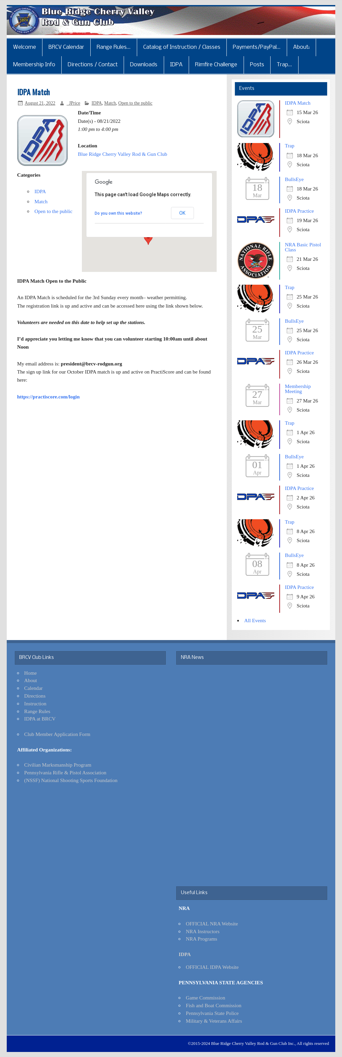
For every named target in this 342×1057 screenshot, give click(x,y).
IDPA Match (298, 103)
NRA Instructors (202, 931)
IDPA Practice (299, 211)
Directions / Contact (93, 65)
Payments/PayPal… (256, 47)
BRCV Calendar (66, 47)
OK (182, 213)
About (30, 680)
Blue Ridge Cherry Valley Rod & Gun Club (122, 154)
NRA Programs (201, 939)
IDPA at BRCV (40, 718)
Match (110, 103)
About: (301, 47)
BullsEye (294, 179)
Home (30, 673)
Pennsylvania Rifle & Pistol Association (65, 772)
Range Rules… (113, 47)
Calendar (33, 688)
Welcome (24, 47)
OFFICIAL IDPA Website (212, 967)
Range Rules (37, 711)
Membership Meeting (298, 388)
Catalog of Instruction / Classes (181, 47)
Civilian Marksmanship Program (57, 765)
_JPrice (73, 103)
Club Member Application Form (57, 734)
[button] (148, 238)
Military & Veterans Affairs (214, 1021)
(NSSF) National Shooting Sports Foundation (71, 780)
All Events (255, 620)
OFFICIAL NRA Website (212, 923)
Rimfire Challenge (216, 65)
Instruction (35, 703)
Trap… (284, 65)
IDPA (176, 65)
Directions (34, 696)
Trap (289, 145)
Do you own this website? (118, 213)
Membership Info (34, 65)
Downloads (143, 65)
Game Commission (205, 997)
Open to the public (135, 103)
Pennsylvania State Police (212, 1013)
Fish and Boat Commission (213, 1005)
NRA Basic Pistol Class (303, 247)
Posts (257, 65)
